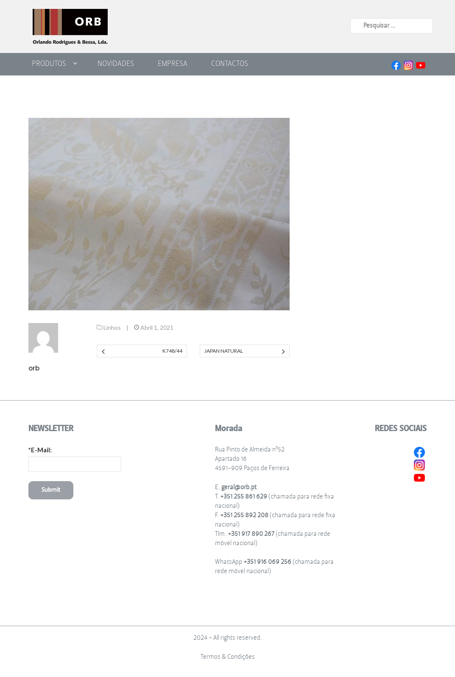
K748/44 (172, 351)
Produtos (49, 63)
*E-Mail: (40, 450)
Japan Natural (223, 351)
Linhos (112, 327)
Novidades (116, 63)
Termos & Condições (228, 656)
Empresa (172, 63)
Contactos (229, 63)
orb (33, 368)
